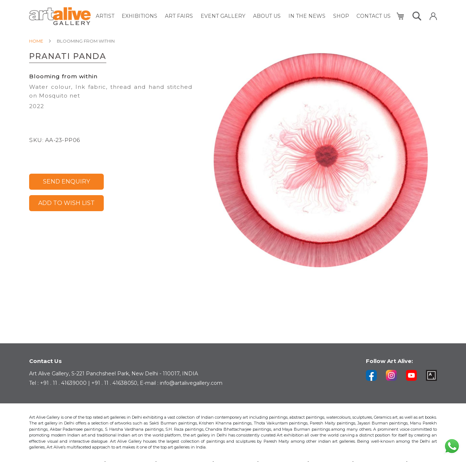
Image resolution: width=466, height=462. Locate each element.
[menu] (243, 16)
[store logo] (60, 16)
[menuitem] (106, 16)
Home (36, 41)
